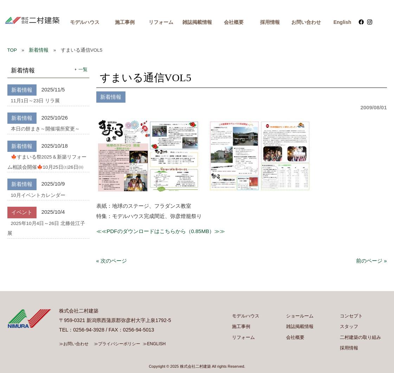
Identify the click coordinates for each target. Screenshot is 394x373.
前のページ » (371, 261)
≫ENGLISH (154, 343)
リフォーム (161, 22)
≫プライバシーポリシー (117, 343)
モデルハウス (84, 22)
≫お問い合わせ (74, 343)
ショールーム (300, 316)
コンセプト (351, 316)
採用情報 (270, 22)
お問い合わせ (306, 22)
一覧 (83, 69)
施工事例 (125, 22)
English (342, 22)
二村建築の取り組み (360, 337)
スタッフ (349, 326)
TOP (12, 50)
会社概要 (234, 22)
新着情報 (39, 50)
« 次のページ (111, 261)
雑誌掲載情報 (197, 22)
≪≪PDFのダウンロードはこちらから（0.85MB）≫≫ (160, 231)
